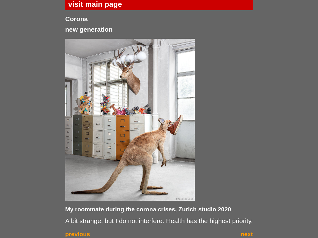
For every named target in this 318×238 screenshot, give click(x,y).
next (247, 234)
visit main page (95, 4)
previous (77, 234)
